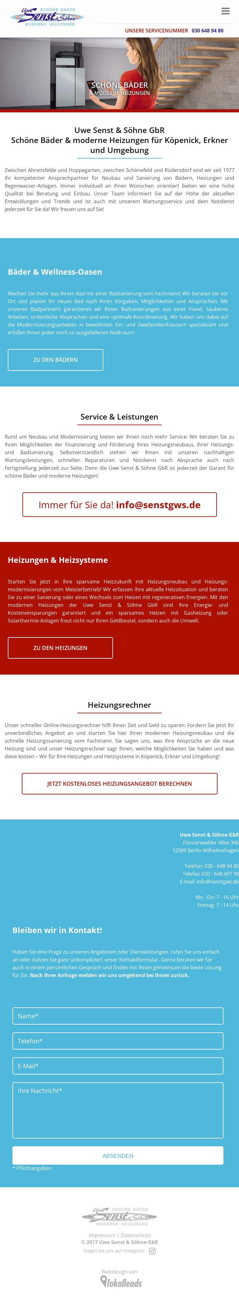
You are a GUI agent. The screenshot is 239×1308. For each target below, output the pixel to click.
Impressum (102, 1235)
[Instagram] (152, 1251)
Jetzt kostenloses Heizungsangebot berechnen (119, 783)
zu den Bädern (55, 359)
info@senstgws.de (218, 881)
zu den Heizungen (60, 648)
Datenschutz (136, 1235)
